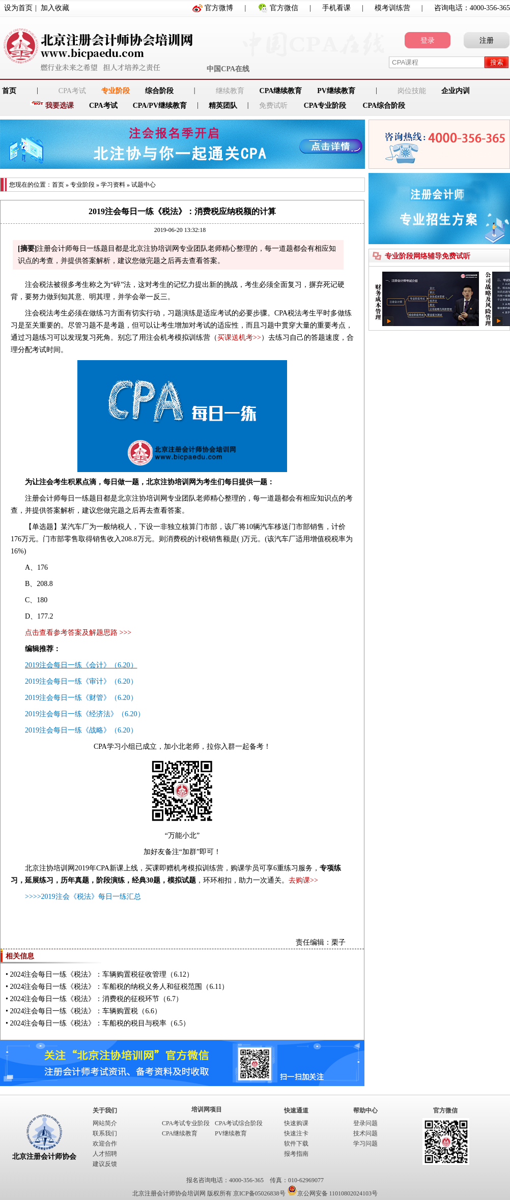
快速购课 (296, 1123)
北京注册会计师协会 (44, 1156)
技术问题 (365, 1133)
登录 (427, 40)
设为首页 (18, 8)
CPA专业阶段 (325, 105)
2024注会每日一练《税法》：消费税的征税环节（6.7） (96, 999)
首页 (58, 184)
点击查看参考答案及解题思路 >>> (78, 632)
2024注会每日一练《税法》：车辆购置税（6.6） (85, 1011)
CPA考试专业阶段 (186, 1123)
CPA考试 (103, 105)
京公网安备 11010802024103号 (332, 1193)
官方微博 (219, 8)
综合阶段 (159, 91)
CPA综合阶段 (383, 105)
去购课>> (303, 880)
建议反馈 (105, 1163)
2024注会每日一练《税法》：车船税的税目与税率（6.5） (100, 1023)
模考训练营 (392, 8)
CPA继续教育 (281, 91)
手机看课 (336, 8)
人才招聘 (105, 1153)
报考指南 (296, 1153)
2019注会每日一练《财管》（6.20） (81, 697)
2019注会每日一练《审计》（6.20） (81, 681)
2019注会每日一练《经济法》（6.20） (85, 714)
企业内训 (455, 91)
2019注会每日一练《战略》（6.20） (81, 730)
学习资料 (113, 184)
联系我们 (105, 1133)
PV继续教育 (336, 91)
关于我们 (105, 1110)
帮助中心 (365, 1110)
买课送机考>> (239, 337)
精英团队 (223, 105)
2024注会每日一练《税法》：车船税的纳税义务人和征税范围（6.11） (119, 986)
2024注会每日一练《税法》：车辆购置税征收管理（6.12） (101, 974)
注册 (486, 40)
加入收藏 (55, 8)
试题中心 (143, 184)
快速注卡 (296, 1133)
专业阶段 (115, 91)
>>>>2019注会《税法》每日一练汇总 (83, 896)
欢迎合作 (105, 1143)
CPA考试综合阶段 (239, 1123)
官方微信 (284, 8)
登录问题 (365, 1123)
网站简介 (105, 1123)
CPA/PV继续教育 (160, 105)
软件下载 (296, 1143)
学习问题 (365, 1143)
